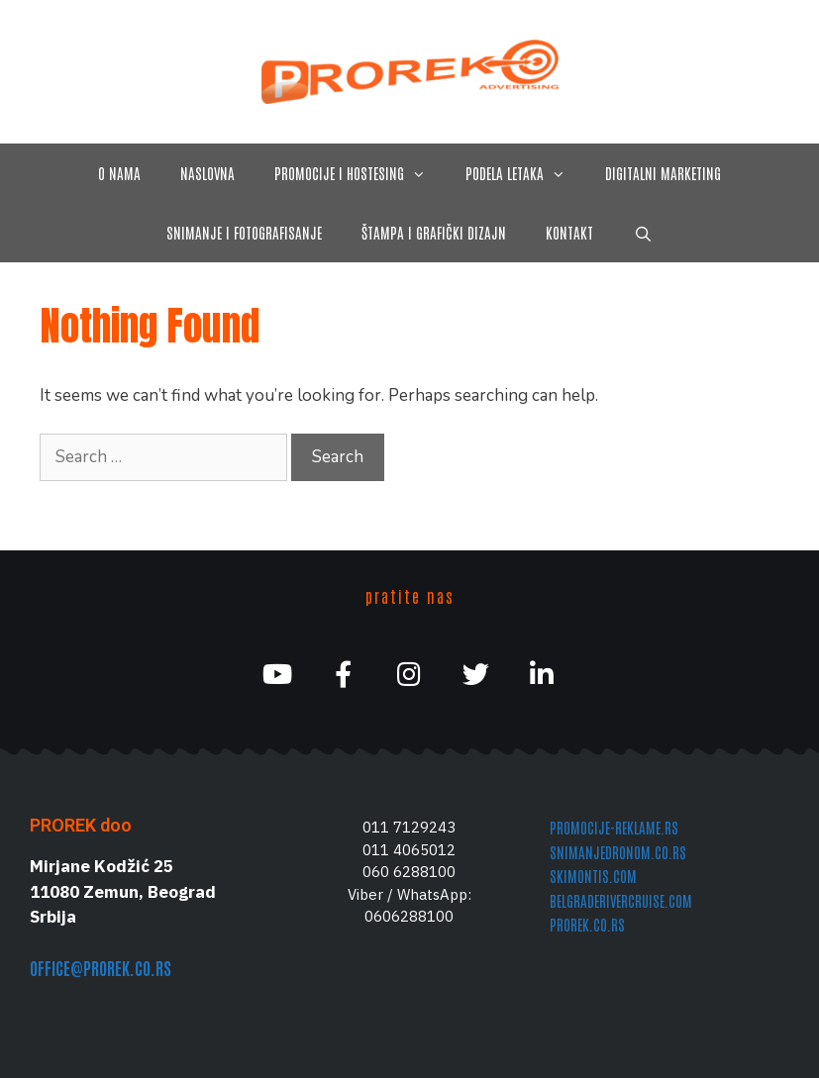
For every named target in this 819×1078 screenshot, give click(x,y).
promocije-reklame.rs (614, 827)
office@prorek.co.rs (100, 967)
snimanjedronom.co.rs (618, 851)
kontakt (569, 232)
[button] (425, 173)
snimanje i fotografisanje (244, 232)
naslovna (207, 172)
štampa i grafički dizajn (433, 232)
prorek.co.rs (587, 924)
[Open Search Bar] (642, 232)
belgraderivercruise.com (621, 900)
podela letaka (525, 173)
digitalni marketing (663, 172)
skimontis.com (593, 875)
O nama (119, 172)
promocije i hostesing (360, 173)
